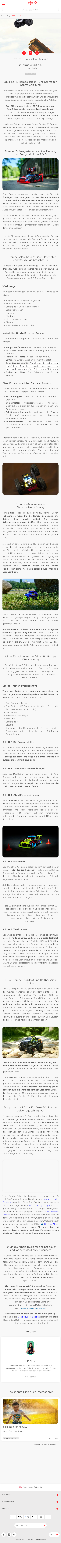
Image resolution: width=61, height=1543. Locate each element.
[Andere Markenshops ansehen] (35, 2)
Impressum (19, 1540)
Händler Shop (41, 1540)
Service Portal (30, 1525)
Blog (8, 16)
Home (3, 16)
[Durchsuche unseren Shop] (30, 10)
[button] (56, 4)
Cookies (30, 1540)
